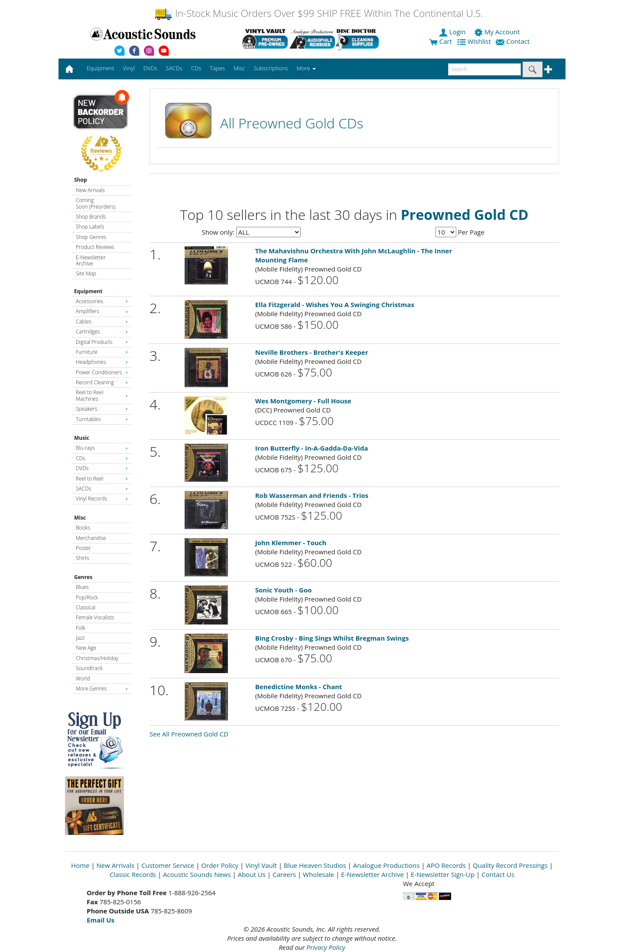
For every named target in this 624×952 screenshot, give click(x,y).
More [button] (306, 68)
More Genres (102, 688)
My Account (497, 31)
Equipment (88, 291)
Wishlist (475, 41)
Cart (440, 41)
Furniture (102, 352)
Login (453, 31)
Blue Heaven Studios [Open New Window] (315, 865)
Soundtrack (89, 668)
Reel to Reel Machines (102, 395)
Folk (80, 627)
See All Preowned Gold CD (189, 734)
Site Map (86, 273)
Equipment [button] (100, 68)
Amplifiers (102, 311)
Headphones (102, 362)
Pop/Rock (87, 597)
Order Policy (219, 865)
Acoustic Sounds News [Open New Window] (197, 874)
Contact (513, 41)
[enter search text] (484, 69)
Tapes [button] (217, 68)
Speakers (102, 408)
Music (81, 438)
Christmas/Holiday (97, 658)
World (83, 678)
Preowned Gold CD (465, 214)
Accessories (102, 301)
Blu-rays (102, 447)
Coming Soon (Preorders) (95, 203)
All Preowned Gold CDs (291, 123)
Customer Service (167, 865)
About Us (252, 874)
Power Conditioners (102, 372)
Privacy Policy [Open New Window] (325, 947)
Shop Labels (90, 226)
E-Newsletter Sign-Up (442, 874)
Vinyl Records (102, 498)
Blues (82, 587)
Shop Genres (91, 237)
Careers (284, 874)
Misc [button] (239, 68)
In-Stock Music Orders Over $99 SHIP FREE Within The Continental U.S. (318, 13)
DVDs (102, 468)
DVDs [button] (150, 68)
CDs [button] (196, 68)
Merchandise (91, 538)
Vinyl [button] (129, 68)
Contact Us (497, 874)
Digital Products (102, 342)
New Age (86, 647)
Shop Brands (91, 216)
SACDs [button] (174, 68)
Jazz (80, 637)
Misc (80, 517)
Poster (83, 548)
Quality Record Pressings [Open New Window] (510, 865)
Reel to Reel (102, 478)
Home (80, 865)
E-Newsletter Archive (91, 260)
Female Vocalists (95, 617)
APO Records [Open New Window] (446, 865)
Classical (85, 607)
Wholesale (318, 874)
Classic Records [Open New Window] (133, 874)
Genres (83, 577)
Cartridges (102, 331)
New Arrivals (90, 190)
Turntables (102, 419)
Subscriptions (271, 68)
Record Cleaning (102, 382)
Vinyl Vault (261, 865)
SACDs (102, 488)
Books (83, 527)
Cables (102, 321)
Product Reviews (95, 247)
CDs (102, 458)
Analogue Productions (386, 865)
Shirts (82, 558)
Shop (80, 179)
